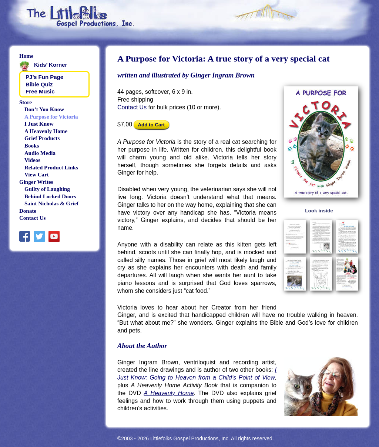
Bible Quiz (39, 84)
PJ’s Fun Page (44, 77)
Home (26, 56)
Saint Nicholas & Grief (51, 203)
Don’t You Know (44, 109)
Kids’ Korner (50, 65)
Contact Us (132, 107)
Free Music (40, 91)
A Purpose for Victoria (51, 117)
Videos (32, 160)
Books (31, 146)
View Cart (36, 175)
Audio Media (40, 153)
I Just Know (39, 124)
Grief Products (42, 138)
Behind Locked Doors (50, 196)
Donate (27, 211)
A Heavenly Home (169, 393)
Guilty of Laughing (47, 189)
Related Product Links (51, 167)
